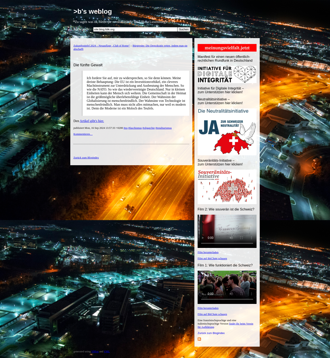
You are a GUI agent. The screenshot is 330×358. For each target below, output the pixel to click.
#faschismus (135, 127)
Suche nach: (81, 29)
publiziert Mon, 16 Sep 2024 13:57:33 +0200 (98, 127)
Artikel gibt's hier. (92, 121)
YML (107, 351)
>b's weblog (92, 11)
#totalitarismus (164, 127)
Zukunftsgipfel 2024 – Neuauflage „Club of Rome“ (101, 45)
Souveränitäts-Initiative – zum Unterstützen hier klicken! (220, 162)
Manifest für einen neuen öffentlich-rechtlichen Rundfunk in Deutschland (225, 58)
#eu (126, 127)
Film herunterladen (208, 252)
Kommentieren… (83, 134)
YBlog (95, 351)
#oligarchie (148, 127)
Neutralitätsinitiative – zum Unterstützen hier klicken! (220, 101)
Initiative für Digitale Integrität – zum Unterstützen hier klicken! (221, 90)
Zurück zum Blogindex (211, 333)
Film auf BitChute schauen (212, 258)
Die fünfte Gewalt (87, 65)
